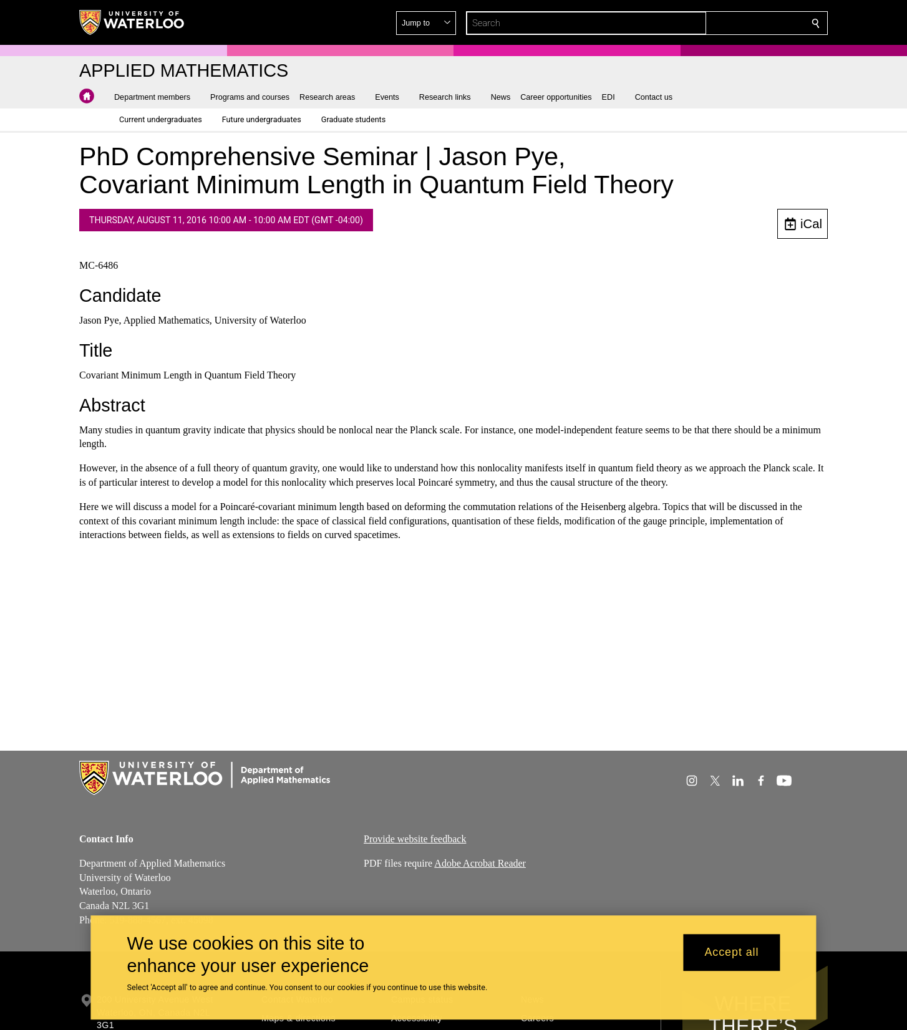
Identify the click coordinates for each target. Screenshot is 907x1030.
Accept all (731, 952)
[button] (725, 23)
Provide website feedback (415, 839)
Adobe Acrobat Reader (480, 862)
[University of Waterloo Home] (132, 22)
